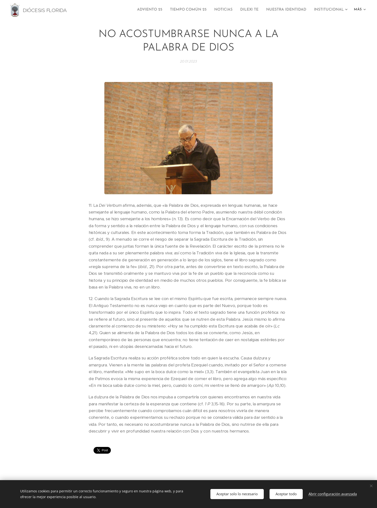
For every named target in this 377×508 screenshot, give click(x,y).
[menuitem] (156, 10)
